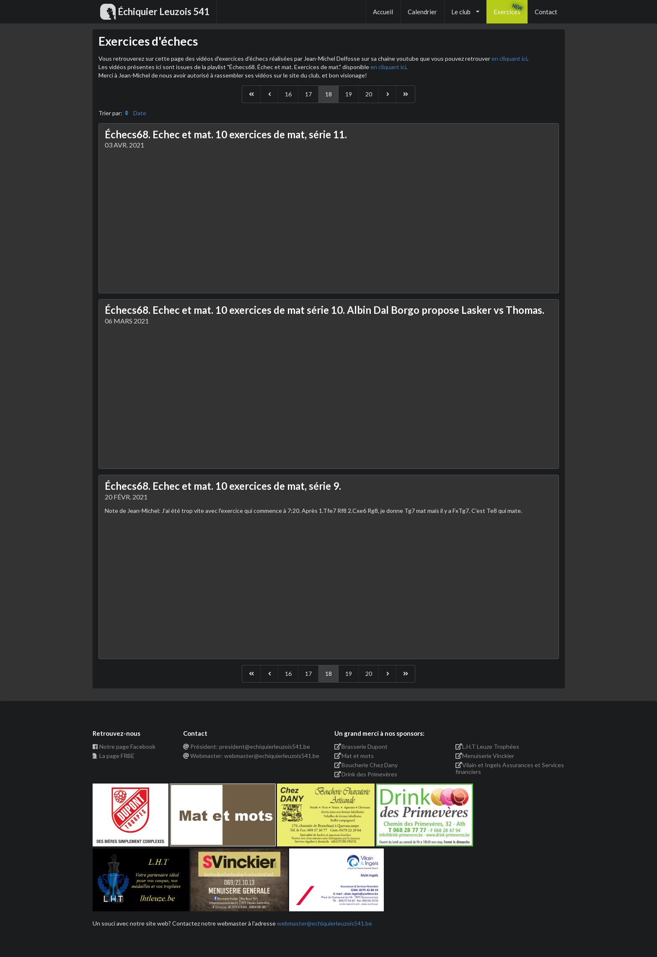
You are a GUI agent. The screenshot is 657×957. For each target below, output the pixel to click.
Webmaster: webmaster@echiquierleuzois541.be (251, 755)
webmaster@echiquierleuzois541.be (324, 923)
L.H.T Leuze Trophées (487, 746)
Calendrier (422, 12)
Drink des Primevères (365, 774)
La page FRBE (114, 755)
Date (135, 112)
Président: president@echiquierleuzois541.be (246, 746)
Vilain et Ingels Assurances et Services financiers (509, 768)
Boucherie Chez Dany (366, 764)
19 (348, 94)
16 (288, 94)
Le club (465, 12)
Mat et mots (354, 755)
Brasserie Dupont (361, 746)
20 (368, 94)
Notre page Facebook (124, 746)
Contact (546, 12)
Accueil (383, 12)
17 (308, 94)
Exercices (507, 12)
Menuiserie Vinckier (485, 755)
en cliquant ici (509, 58)
